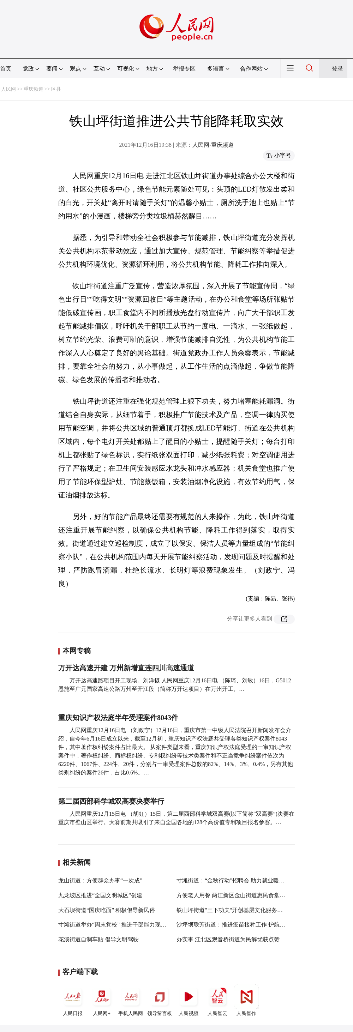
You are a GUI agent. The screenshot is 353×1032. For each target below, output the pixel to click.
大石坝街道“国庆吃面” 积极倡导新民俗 (106, 910)
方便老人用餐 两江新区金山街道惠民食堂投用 (233, 895)
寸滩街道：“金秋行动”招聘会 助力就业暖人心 (233, 880)
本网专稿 (76, 650)
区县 (56, 89)
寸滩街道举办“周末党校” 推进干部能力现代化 (115, 925)
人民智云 (217, 1000)
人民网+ (101, 1000)
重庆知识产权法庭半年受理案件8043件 (118, 718)
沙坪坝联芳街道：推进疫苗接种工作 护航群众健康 (239, 925)
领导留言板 (159, 1000)
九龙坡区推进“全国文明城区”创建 (100, 895)
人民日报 (72, 1000)
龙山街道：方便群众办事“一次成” (100, 880)
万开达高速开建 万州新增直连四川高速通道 (126, 668)
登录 (337, 69)
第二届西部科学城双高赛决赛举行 (111, 801)
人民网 (8, 89)
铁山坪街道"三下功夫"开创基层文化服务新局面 (235, 910)
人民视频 (188, 1000)
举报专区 (184, 69)
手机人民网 (130, 1000)
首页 (5, 69)
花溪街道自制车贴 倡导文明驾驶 (98, 939)
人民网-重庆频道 (213, 145)
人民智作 (246, 1000)
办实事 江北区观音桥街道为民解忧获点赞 (228, 939)
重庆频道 (33, 89)
